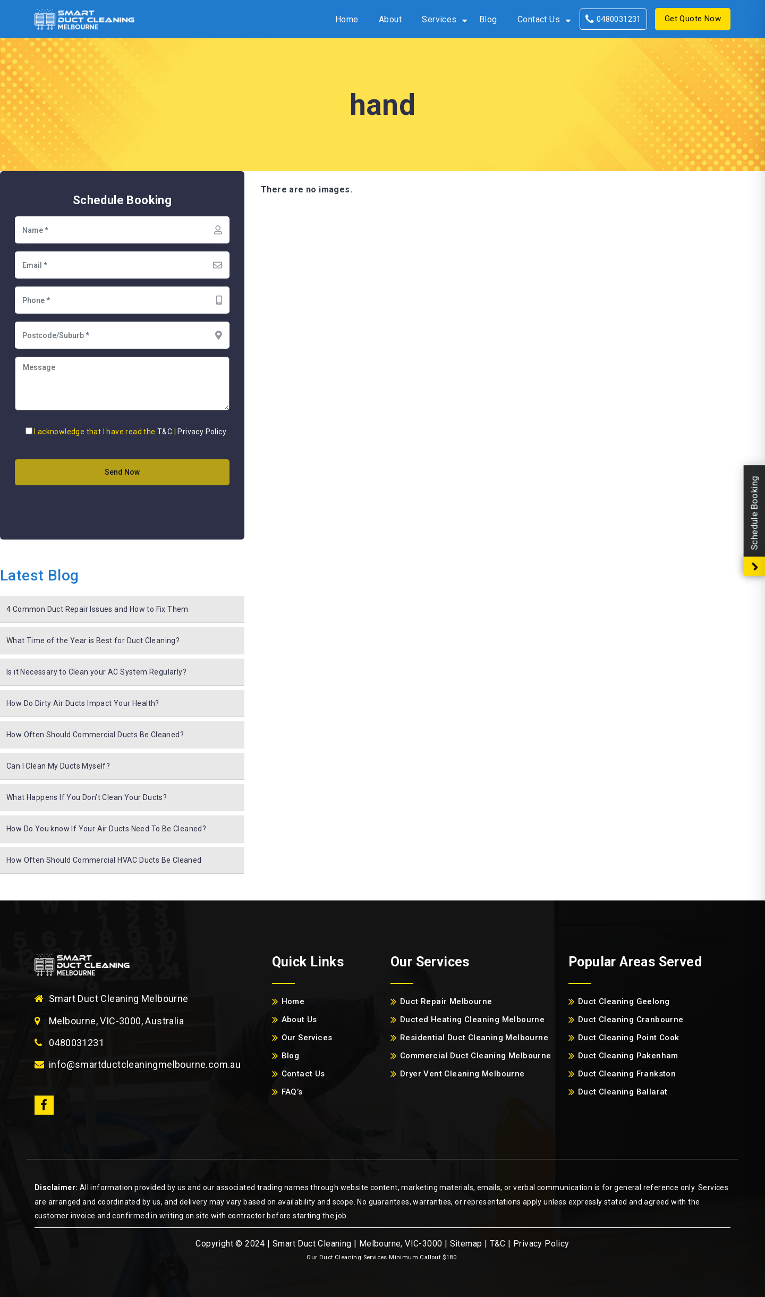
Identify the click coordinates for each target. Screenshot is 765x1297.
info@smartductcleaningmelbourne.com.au (145, 1064)
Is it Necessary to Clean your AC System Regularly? (96, 672)
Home (347, 19)
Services (439, 19)
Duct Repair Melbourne (446, 1001)
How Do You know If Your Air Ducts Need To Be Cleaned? (106, 828)
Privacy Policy (201, 431)
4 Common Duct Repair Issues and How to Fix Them (97, 609)
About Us (299, 1019)
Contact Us (538, 19)
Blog (488, 19)
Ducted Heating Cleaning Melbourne (472, 1019)
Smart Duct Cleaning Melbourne (119, 998)
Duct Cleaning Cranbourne (631, 1019)
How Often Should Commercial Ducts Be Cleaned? (95, 734)
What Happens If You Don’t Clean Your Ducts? (86, 797)
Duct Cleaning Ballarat (623, 1092)
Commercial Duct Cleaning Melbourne (475, 1055)
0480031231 (613, 19)
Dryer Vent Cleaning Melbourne (462, 1074)
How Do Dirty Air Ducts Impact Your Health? (82, 703)
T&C (164, 431)
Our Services (307, 1037)
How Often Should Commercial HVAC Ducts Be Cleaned (104, 860)
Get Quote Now (693, 18)
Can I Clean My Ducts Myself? (58, 766)
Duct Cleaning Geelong (623, 1001)
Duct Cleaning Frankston (627, 1074)
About (390, 19)
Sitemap (466, 1244)
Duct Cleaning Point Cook (628, 1037)
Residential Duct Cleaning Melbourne (474, 1037)
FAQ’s (292, 1092)
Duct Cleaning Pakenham (628, 1055)
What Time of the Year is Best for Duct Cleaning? (93, 640)
